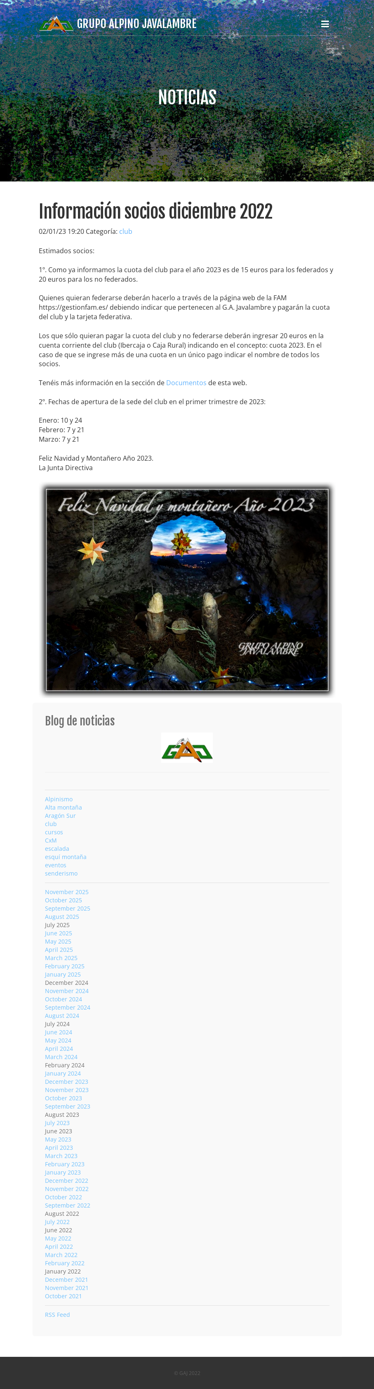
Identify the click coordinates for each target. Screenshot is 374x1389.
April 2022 (59, 1246)
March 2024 (61, 1057)
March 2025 (61, 958)
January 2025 (63, 974)
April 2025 (59, 949)
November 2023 (67, 1090)
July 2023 (57, 1123)
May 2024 (58, 1040)
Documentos (186, 382)
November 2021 (67, 1288)
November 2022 (67, 1189)
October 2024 (63, 999)
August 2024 (62, 1015)
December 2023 (66, 1081)
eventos (55, 865)
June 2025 (58, 933)
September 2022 (67, 1205)
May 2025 (58, 941)
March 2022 (61, 1255)
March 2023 (61, 1156)
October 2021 (63, 1296)
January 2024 (63, 1073)
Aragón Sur (60, 815)
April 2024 (59, 1048)
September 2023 (67, 1106)
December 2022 (66, 1180)
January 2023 (63, 1172)
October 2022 (63, 1197)
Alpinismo (59, 799)
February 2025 (65, 966)
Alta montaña (63, 807)
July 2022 (57, 1222)
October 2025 (63, 900)
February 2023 (65, 1164)
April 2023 (59, 1147)
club (125, 231)
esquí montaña (66, 857)
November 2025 (67, 892)
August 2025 (62, 917)
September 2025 (67, 908)
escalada (57, 848)
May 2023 (58, 1139)
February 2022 (65, 1263)
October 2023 (63, 1098)
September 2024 (67, 1007)
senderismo (61, 873)
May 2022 (58, 1238)
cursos (54, 832)
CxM (51, 840)
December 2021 (66, 1279)
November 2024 (67, 991)
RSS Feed (57, 1314)
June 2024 (58, 1032)
